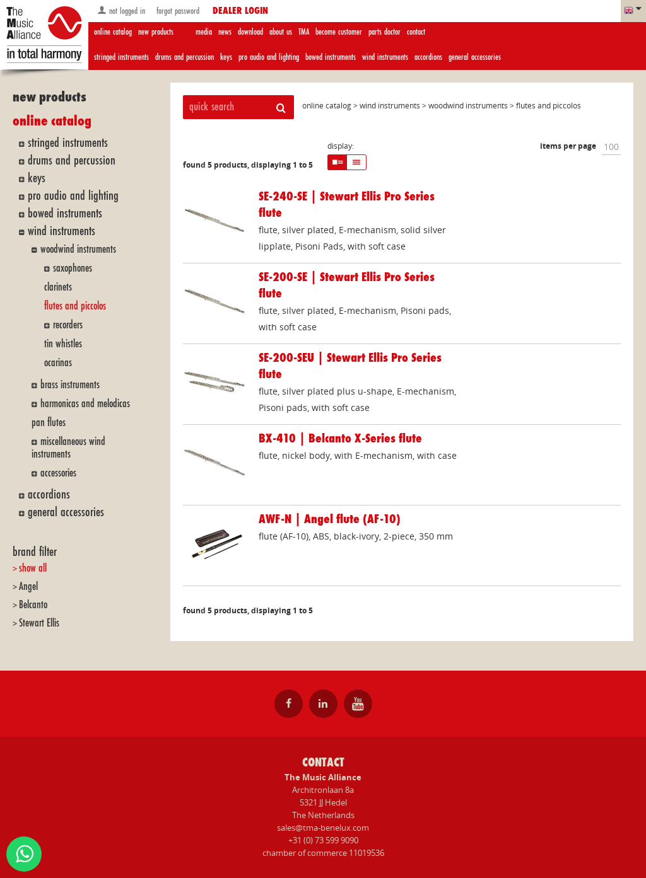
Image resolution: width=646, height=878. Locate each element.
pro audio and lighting (268, 57)
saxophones (72, 268)
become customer (338, 32)
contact (416, 32)
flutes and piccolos (75, 306)
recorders (68, 325)
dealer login (240, 11)
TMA (303, 32)
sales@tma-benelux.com (323, 827)
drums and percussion (184, 57)
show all (33, 568)
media (204, 32)
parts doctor (384, 32)
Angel (28, 586)
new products (155, 32)
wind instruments (385, 57)
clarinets (58, 287)
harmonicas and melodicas (85, 404)
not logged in (121, 10)
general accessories (475, 57)
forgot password (176, 11)
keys (226, 57)
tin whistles (63, 344)
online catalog (113, 32)
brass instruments (70, 385)
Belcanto (33, 605)
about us (280, 32)
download (250, 32)
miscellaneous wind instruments (68, 448)
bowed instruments (330, 57)
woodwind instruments (78, 249)
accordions (428, 57)
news (225, 32)
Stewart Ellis (39, 623)
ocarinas (58, 363)
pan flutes (49, 423)
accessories (58, 473)
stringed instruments (121, 57)
